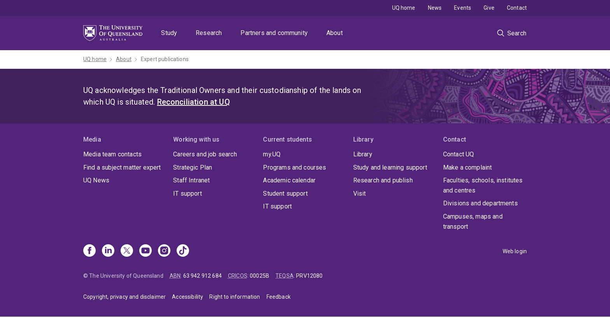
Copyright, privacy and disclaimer (124, 297)
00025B (259, 276)
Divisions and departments (480, 203)
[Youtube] (145, 251)
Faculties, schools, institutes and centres (483, 185)
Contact (517, 8)
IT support (187, 193)
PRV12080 (309, 276)
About (334, 33)
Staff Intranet (191, 180)
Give (489, 8)
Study (169, 33)
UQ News (96, 180)
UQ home (403, 8)
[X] (127, 251)
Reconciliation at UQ (193, 102)
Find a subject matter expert (122, 167)
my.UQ (271, 154)
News (435, 8)
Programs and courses (294, 167)
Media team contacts (112, 154)
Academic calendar (289, 180)
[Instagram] (164, 251)
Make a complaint (467, 167)
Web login (515, 251)
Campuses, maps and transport (473, 221)
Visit (359, 193)
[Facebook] (89, 251)
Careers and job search (205, 154)
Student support (285, 193)
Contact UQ (458, 154)
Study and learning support (390, 167)
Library (362, 154)
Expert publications (165, 59)
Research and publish (383, 180)
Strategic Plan (192, 167)
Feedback (278, 297)
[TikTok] (183, 251)
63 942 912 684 (202, 276)
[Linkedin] (108, 251)
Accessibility (187, 297)
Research (209, 33)
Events (462, 8)
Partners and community (274, 33)
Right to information (234, 297)
